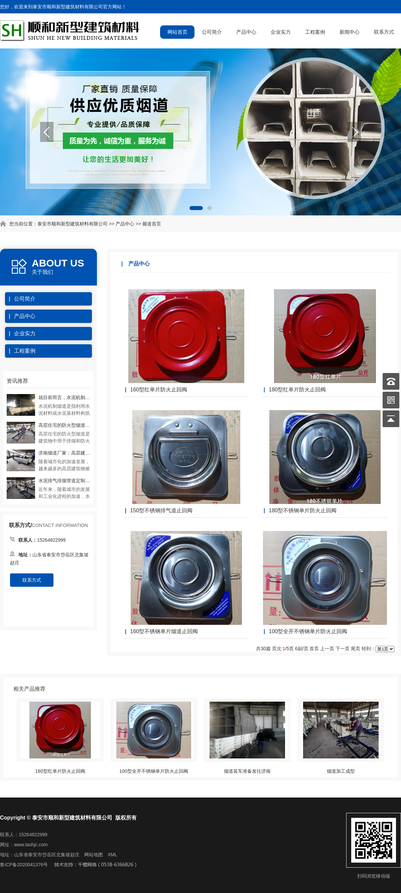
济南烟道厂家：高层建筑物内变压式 (64, 453)
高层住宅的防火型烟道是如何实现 (64, 425)
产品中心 (246, 32)
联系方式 (384, 32)
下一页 (343, 648)
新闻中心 (350, 32)
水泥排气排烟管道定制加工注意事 (64, 480)
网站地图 (93, 854)
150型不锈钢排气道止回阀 (161, 510)
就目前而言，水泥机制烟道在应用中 (64, 397)
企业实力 (281, 32)
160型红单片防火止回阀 (158, 389)
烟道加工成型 (341, 771)
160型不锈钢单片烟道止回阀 (164, 631)
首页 (314, 648)
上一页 (327, 648)
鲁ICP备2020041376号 (24, 864)
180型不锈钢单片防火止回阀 (303, 510)
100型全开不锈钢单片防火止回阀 (308, 631)
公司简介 (212, 32)
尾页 (355, 648)
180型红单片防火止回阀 (297, 389)
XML (112, 854)
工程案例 (315, 32)
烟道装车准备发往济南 (247, 771)
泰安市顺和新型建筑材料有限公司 (72, 223)
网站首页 (177, 32)
